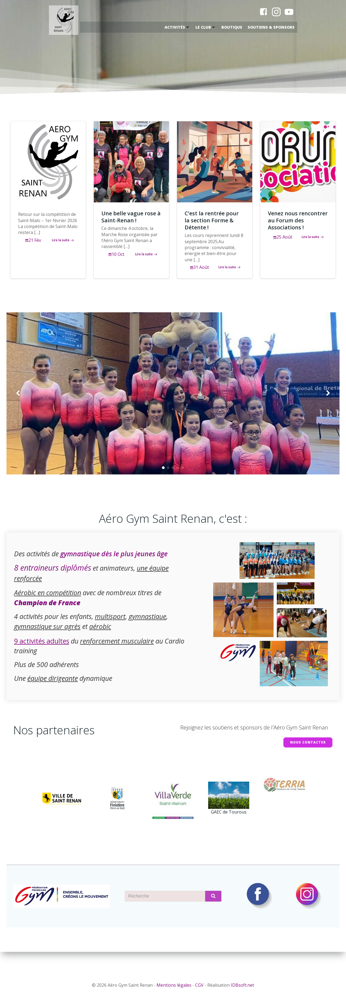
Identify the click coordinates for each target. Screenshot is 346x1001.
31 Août (200, 270)
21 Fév (33, 243)
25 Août (283, 240)
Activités (177, 27)
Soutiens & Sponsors (271, 27)
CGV (199, 985)
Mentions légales (174, 985)
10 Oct (117, 257)
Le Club (206, 27)
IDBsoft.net (242, 985)
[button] (163, 474)
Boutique (232, 27)
